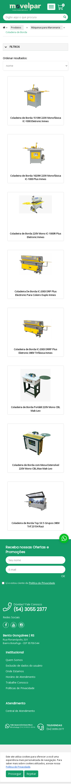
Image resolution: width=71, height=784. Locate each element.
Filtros (15, 47)
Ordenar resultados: (15, 58)
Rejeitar (31, 774)
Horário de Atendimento (20, 677)
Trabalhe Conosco (17, 682)
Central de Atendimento (20, 711)
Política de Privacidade (42, 582)
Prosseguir (14, 774)
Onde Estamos (15, 671)
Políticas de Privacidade (20, 688)
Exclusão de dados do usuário (24, 665)
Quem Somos (14, 660)
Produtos (17, 27)
